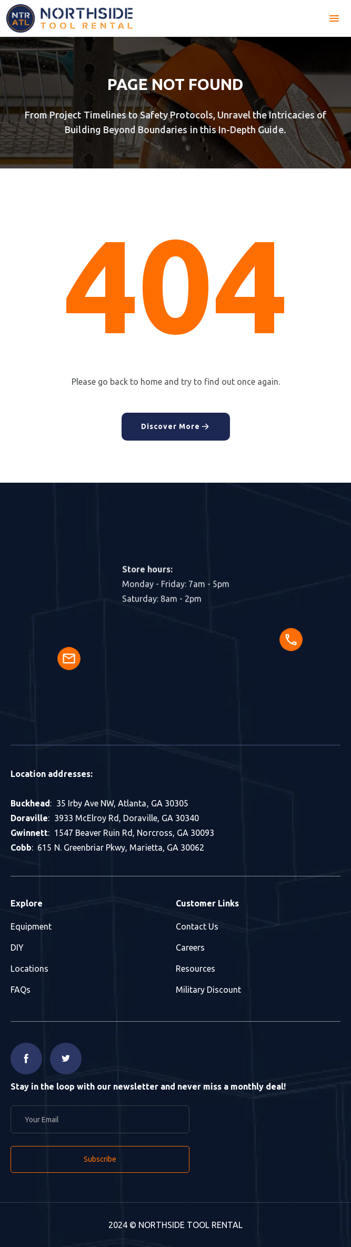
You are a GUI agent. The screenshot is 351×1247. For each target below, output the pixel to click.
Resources (195, 968)
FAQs (21, 989)
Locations (29, 968)
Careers (190, 947)
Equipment (31, 926)
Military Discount (208, 989)
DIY (17, 947)
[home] (69, 18)
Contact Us (197, 926)
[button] (334, 18)
